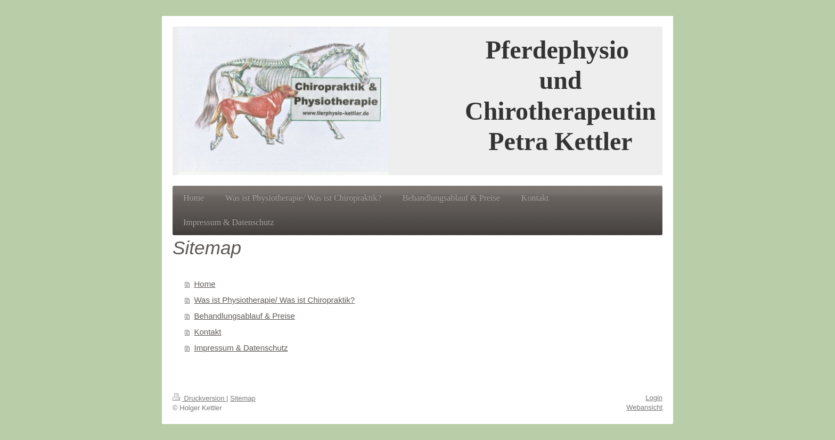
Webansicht (644, 407)
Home (205, 283)
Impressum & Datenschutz (241, 347)
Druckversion (199, 398)
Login (653, 398)
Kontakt (208, 331)
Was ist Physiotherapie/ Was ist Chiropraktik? (274, 299)
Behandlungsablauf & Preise (244, 315)
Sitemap (243, 398)
